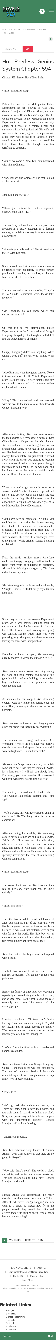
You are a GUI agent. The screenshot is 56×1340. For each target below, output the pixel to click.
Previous (7, 1336)
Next (50, 1336)
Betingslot (11, 1310)
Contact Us (18, 1276)
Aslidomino (11, 1326)
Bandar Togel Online (15, 1317)
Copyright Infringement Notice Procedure (28, 1272)
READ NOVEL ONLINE (20, 1268)
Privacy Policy (36, 1276)
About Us (41, 1268)
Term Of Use (28, 1280)
